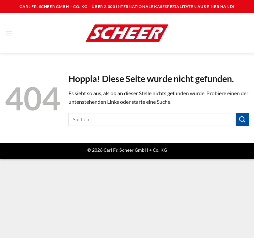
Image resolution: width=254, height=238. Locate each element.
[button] (9, 33)
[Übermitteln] (242, 119)
